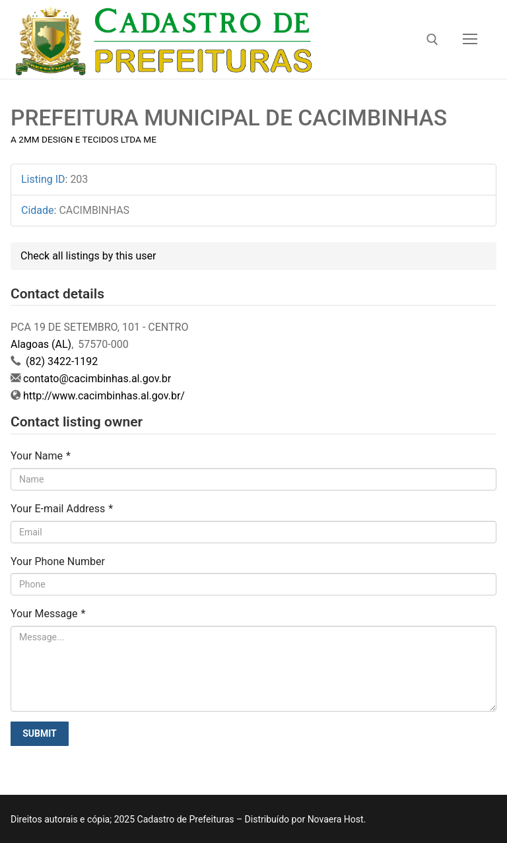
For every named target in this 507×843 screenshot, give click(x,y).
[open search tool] (432, 40)
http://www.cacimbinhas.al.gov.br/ (104, 395)
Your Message (48, 613)
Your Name (41, 456)
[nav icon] (470, 39)
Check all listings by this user (88, 256)
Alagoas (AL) (41, 344)
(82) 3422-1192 (60, 361)
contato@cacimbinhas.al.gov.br (97, 378)
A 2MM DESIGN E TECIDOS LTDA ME (83, 139)
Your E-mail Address (62, 508)
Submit (39, 733)
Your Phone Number (58, 561)
